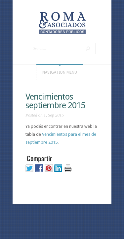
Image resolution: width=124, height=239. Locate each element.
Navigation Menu (59, 72)
